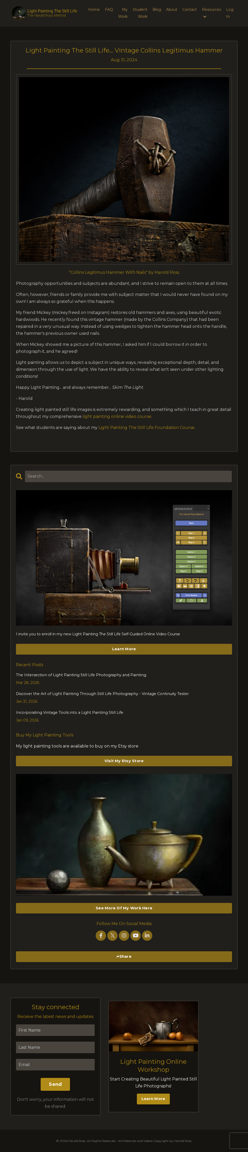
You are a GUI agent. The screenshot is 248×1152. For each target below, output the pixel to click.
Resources (211, 13)
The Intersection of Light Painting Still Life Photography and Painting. (78, 675)
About (171, 9)
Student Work (140, 13)
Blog (157, 9)
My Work (123, 13)
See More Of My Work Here (124, 907)
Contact (189, 9)
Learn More (124, 649)
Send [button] (55, 1084)
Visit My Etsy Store (124, 760)
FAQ (109, 9)
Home (94, 9)
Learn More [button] (153, 1098)
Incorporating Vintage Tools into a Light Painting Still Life (67, 712)
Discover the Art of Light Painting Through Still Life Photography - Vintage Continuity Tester (99, 693)
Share (125, 956)
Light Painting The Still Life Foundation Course (146, 427)
